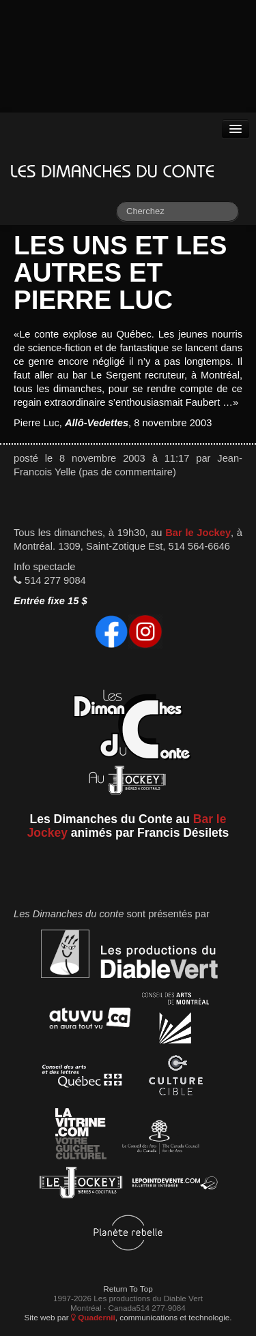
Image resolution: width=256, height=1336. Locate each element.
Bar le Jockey (198, 532)
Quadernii (93, 1317)
